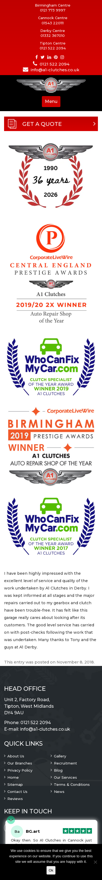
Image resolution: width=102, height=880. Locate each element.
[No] (95, 862)
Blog (58, 770)
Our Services (65, 777)
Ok (51, 870)
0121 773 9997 (52, 10)
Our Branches (19, 763)
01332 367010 (53, 35)
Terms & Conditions (72, 784)
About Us (15, 756)
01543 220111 (53, 23)
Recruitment (65, 763)
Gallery (60, 756)
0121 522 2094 (53, 48)
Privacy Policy (19, 770)
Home (13, 777)
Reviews (15, 798)
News (59, 791)
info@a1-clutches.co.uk (55, 69)
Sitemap (15, 784)
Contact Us (17, 791)
